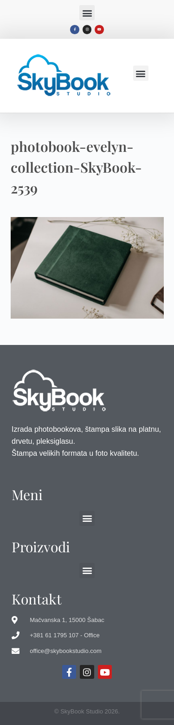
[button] (87, 12)
